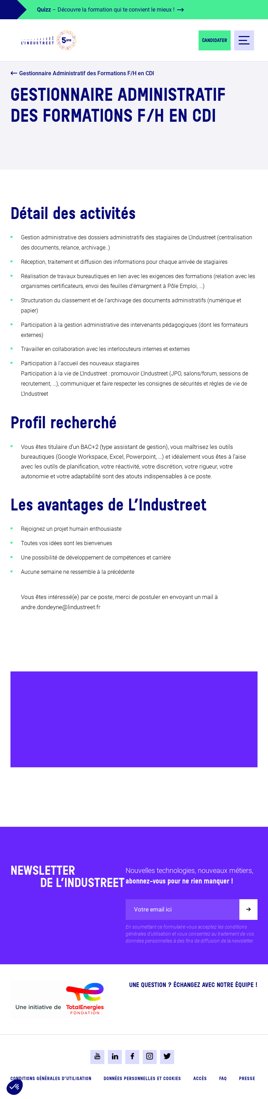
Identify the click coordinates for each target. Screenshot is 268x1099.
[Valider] (248, 909)
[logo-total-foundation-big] (59, 999)
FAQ (223, 1079)
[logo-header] (49, 40)
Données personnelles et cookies (142, 1079)
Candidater (214, 40)
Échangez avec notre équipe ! (215, 985)
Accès (200, 1079)
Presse (247, 1079)
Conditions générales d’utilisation (50, 1079)
